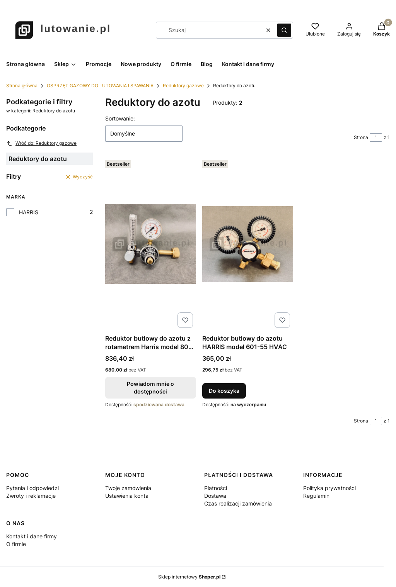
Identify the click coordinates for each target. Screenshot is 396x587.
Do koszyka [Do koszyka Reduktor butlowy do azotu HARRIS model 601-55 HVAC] (224, 390)
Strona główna (22, 85)
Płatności (215, 488)
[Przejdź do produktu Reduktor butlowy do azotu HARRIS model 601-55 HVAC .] (247, 244)
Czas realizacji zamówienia (238, 503)
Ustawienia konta (126, 495)
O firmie (16, 544)
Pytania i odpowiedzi (32, 488)
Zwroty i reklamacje (31, 495)
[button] (284, 30)
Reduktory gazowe (183, 85)
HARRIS (28, 212)
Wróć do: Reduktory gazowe (41, 143)
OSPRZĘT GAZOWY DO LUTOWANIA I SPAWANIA (100, 85)
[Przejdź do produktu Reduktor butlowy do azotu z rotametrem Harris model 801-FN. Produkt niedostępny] (150, 244)
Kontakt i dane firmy (31, 536)
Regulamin (316, 495)
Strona (361, 137)
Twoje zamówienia (128, 488)
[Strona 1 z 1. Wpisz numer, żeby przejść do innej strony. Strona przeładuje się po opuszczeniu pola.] (376, 137)
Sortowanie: (120, 118)
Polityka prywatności (329, 488)
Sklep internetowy (189, 577)
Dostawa (215, 495)
